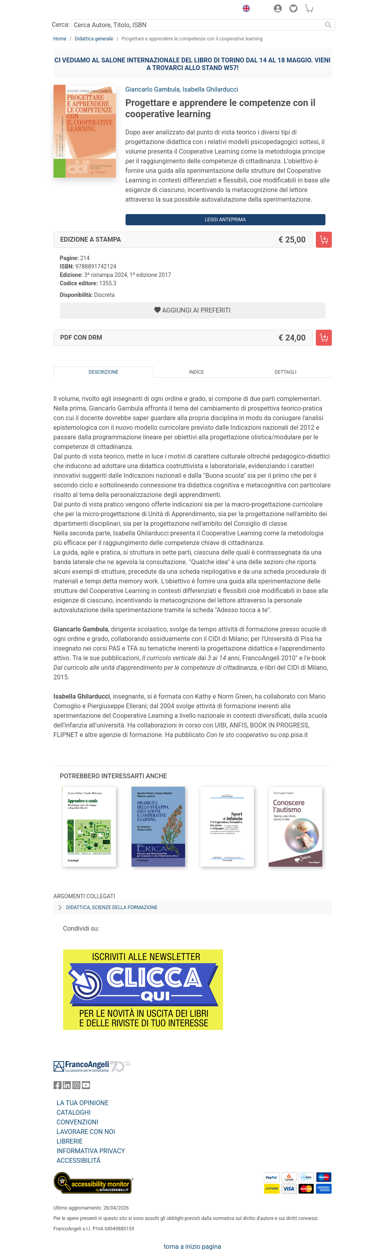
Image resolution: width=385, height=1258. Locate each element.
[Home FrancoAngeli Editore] (80, 9)
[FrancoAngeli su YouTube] (86, 1087)
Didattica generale (94, 39)
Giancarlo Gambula (153, 89)
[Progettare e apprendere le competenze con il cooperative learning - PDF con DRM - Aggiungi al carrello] (324, 338)
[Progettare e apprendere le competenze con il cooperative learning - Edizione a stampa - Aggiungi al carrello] (324, 240)
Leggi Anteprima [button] (225, 219)
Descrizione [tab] (103, 372)
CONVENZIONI (77, 1122)
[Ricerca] (328, 24)
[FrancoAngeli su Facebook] (58, 1087)
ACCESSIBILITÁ (79, 1160)
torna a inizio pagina (192, 1246)
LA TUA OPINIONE (83, 1103)
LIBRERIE (70, 1141)
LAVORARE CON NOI (86, 1132)
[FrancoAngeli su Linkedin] (67, 1087)
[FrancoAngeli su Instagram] (76, 1087)
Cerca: (61, 24)
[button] (244, 9)
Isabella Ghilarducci (210, 89)
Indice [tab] (196, 372)
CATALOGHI (74, 1112)
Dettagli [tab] (285, 372)
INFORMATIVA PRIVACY (91, 1151)
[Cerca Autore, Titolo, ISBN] (197, 24)
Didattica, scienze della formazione (112, 907)
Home (60, 39)
